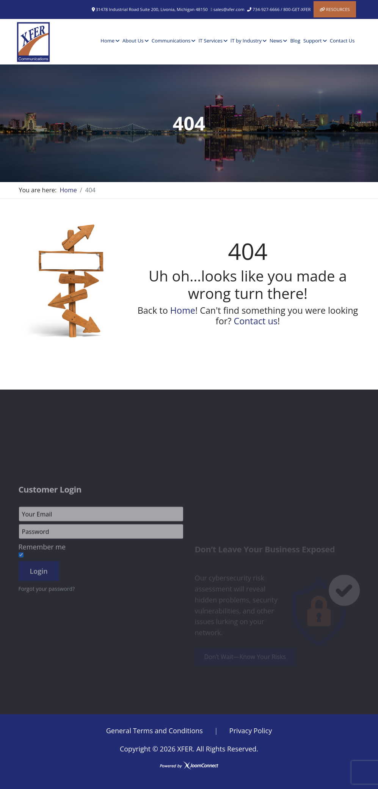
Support (312, 40)
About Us (133, 40)
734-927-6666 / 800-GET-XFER (282, 9)
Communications (171, 40)
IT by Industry (246, 40)
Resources (338, 9)
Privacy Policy (250, 730)
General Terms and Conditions (154, 730)
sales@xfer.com (229, 9)
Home (107, 40)
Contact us (256, 321)
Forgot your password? (47, 628)
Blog (295, 40)
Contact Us (342, 40)
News (276, 40)
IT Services (210, 40)
